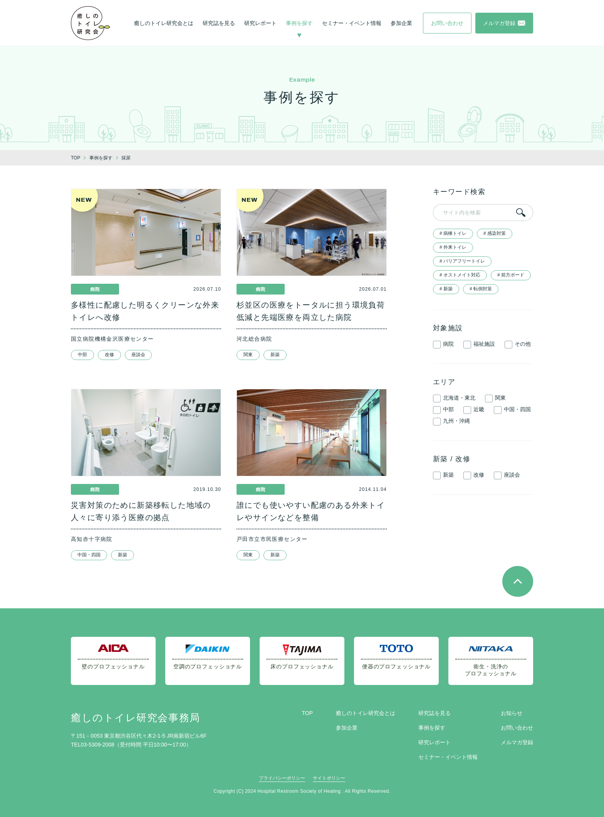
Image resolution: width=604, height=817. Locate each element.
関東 (248, 354)
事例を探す (299, 23)
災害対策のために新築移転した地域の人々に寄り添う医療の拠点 (141, 511)
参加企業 (401, 23)
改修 (109, 354)
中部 (82, 354)
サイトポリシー (329, 778)
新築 (275, 354)
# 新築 (446, 288)
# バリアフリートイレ (462, 261)
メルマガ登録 (517, 742)
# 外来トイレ (453, 247)
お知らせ (511, 713)
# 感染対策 (494, 233)
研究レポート (260, 23)
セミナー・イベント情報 (351, 23)
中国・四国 (89, 555)
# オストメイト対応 (460, 275)
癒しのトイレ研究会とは (163, 23)
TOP (307, 713)
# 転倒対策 (481, 288)
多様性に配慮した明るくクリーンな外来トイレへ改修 (145, 311)
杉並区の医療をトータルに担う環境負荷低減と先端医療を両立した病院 (311, 311)
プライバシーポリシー (282, 778)
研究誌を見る (219, 23)
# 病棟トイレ (453, 233)
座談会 (138, 354)
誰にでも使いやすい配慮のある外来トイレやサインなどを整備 (311, 511)
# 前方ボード (510, 275)
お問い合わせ (517, 728)
